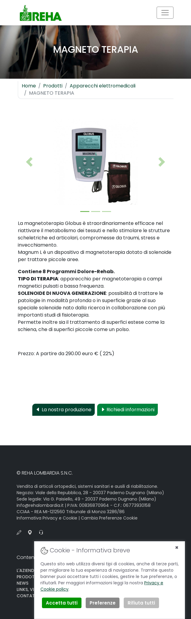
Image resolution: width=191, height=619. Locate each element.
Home (29, 85)
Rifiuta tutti (141, 603)
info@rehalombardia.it (40, 505)
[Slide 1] (84, 211)
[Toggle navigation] (165, 13)
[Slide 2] (95, 211)
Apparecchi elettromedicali (102, 85)
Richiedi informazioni (127, 409)
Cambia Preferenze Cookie (109, 518)
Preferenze (103, 603)
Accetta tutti (62, 603)
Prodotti (52, 85)
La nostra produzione (63, 409)
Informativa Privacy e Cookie (47, 518)
